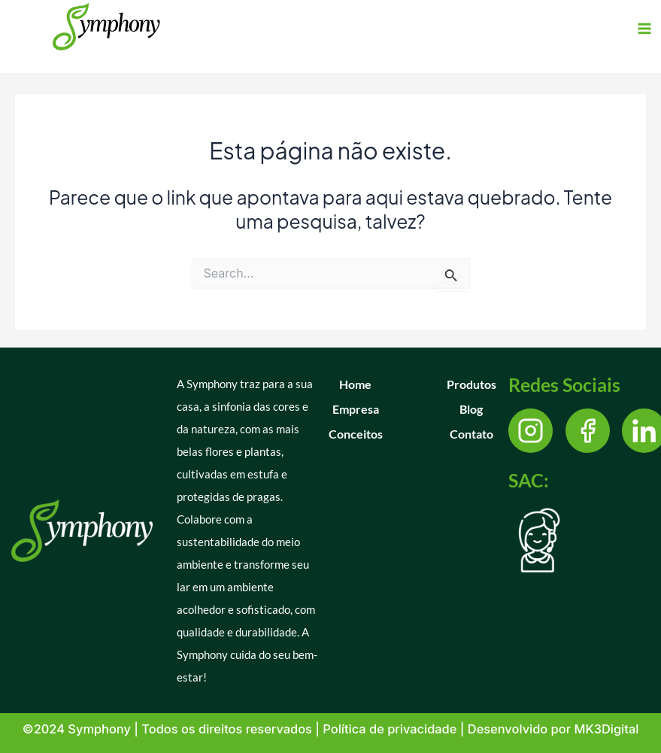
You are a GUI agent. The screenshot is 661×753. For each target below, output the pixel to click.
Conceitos (356, 434)
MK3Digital (606, 728)
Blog (471, 409)
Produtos (471, 384)
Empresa (355, 409)
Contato (471, 434)
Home (355, 384)
